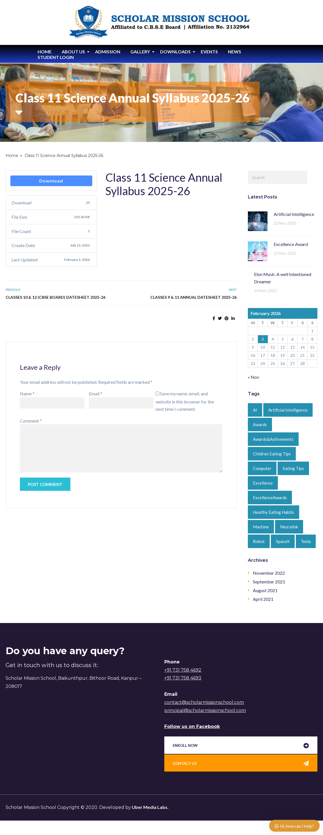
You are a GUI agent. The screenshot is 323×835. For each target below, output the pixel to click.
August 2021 (265, 590)
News (234, 51)
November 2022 (269, 573)
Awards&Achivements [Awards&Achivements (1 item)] (273, 439)
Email (95, 393)
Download (51, 180)
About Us (73, 51)
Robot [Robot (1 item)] (259, 541)
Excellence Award (291, 244)
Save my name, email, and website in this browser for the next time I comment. (185, 401)
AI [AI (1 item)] (255, 409)
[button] (241, 746)
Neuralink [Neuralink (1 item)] (289, 526)
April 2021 (263, 599)
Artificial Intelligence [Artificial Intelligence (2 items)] (288, 409)
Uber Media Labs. (150, 807)
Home (45, 51)
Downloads (175, 51)
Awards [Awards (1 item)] (260, 424)
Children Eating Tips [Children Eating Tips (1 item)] (272, 453)
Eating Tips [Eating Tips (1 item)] (293, 468)
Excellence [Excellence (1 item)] (263, 482)
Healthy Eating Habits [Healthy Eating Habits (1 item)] (273, 512)
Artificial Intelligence (294, 214)
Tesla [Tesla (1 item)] (306, 541)
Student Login (56, 57)
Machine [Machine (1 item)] (261, 526)
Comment (31, 420)
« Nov (253, 377)
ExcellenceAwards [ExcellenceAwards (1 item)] (270, 497)
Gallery (140, 51)
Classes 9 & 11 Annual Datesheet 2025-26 (193, 297)
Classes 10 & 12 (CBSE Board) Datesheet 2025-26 (55, 297)
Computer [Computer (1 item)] (262, 468)
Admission (107, 51)
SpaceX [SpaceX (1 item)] (283, 541)
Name (27, 393)
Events (209, 51)
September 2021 (269, 581)
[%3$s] (79, 738)
